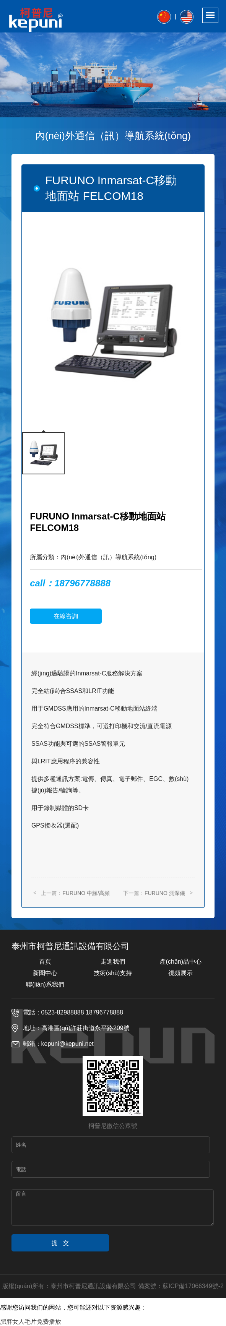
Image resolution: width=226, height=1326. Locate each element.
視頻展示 (180, 973)
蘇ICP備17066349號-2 (193, 1286)
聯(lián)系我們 (45, 984)
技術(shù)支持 (113, 973)
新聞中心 (45, 973)
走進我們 (113, 961)
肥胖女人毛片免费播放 (30, 1321)
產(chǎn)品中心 (181, 961)
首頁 (45, 961)
